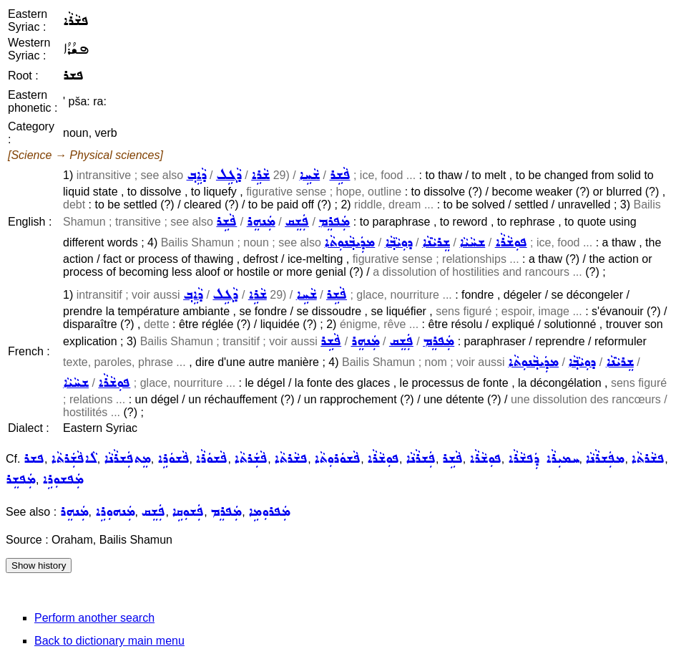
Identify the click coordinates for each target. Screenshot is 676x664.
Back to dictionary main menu (109, 641)
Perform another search (94, 618)
